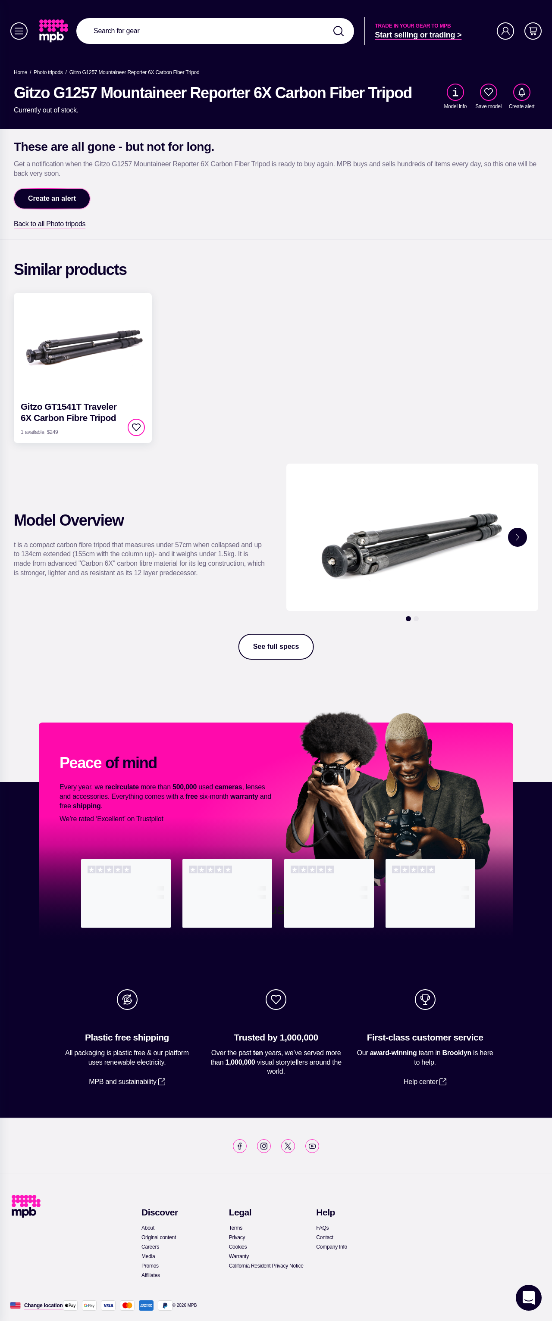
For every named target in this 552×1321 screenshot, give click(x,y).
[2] (416, 618)
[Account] (505, 31)
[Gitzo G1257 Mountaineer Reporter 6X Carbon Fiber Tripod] (134, 72)
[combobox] (215, 31)
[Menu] (19, 31)
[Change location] (43, 1305)
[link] (54, 31)
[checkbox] (488, 92)
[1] (408, 618)
